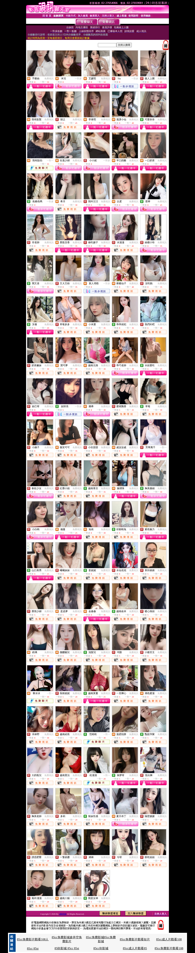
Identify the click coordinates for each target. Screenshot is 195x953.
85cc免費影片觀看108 (169, 948)
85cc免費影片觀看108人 (33, 939)
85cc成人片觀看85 (135, 948)
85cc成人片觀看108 (169, 939)
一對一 (50, 160)
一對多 (78, 78)
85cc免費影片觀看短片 (135, 939)
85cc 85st (33, 948)
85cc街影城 (100, 948)
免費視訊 (49, 78)
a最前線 (63, 914)
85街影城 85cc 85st (66, 948)
